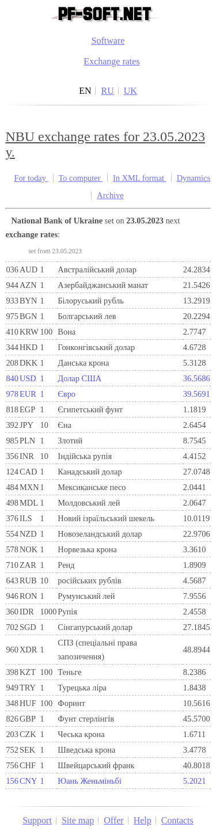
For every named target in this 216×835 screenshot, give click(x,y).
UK (130, 91)
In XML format (139, 178)
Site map (78, 820)
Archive (110, 195)
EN (85, 91)
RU (107, 91)
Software (108, 40)
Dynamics (193, 178)
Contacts (177, 820)
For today (31, 178)
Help (142, 820)
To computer (81, 178)
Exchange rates (111, 61)
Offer (113, 820)
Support (37, 820)
